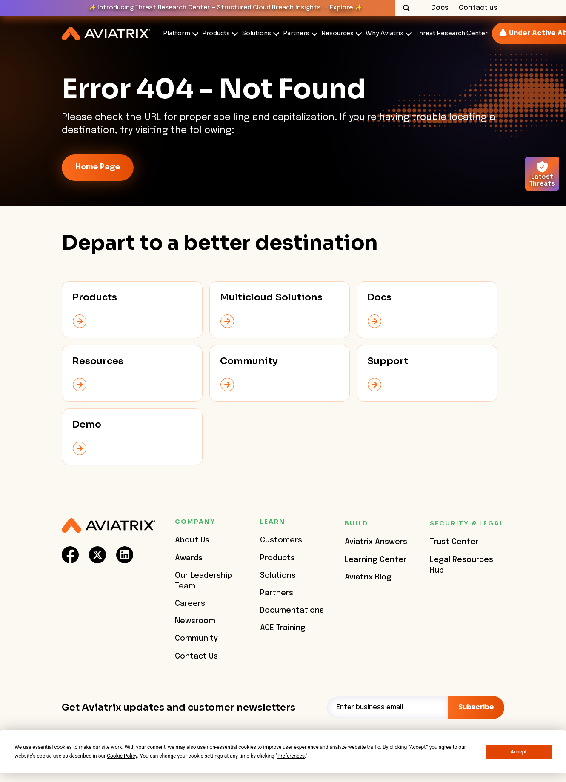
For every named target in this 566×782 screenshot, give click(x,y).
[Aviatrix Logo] (108, 525)
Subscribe (476, 707)
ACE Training (283, 628)
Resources (337, 33)
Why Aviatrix (384, 33)
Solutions (256, 33)
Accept (519, 752)
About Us (192, 540)
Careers (190, 604)
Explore (341, 8)
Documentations (292, 610)
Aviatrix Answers (376, 542)
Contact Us (196, 656)
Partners (296, 33)
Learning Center (375, 560)
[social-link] (70, 554)
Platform (176, 33)
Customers (281, 540)
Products (216, 33)
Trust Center (454, 542)
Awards (189, 558)
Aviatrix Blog (368, 577)
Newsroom (195, 621)
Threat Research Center (451, 33)
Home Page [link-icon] (97, 167)
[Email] (387, 707)
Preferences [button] (291, 756)
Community (196, 638)
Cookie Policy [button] (122, 756)
